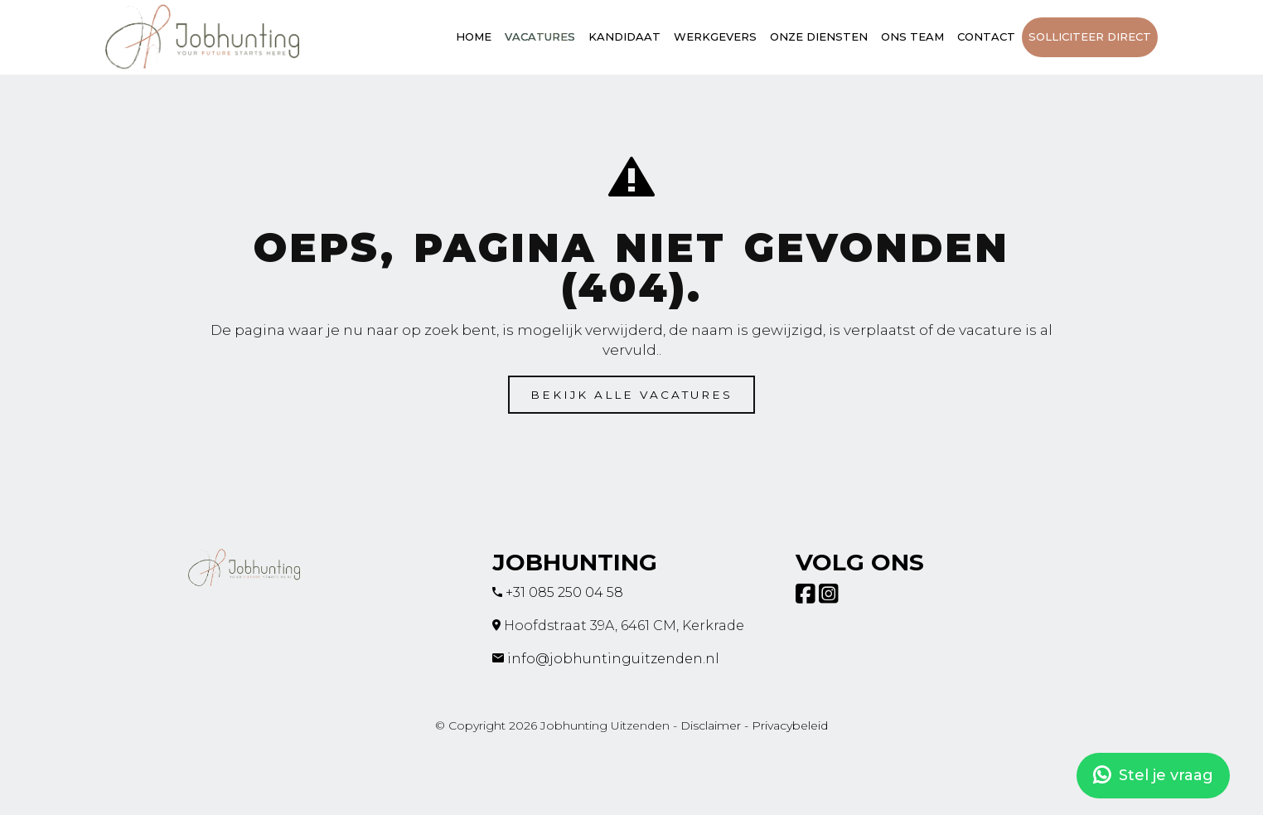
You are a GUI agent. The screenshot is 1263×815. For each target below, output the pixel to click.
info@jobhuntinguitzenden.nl (613, 659)
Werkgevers (715, 36)
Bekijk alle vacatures (631, 394)
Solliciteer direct (1089, 36)
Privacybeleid (790, 725)
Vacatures (540, 36)
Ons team (912, 36)
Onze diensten (819, 36)
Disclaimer (710, 725)
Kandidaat (624, 36)
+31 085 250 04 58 (564, 592)
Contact (986, 36)
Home (473, 36)
